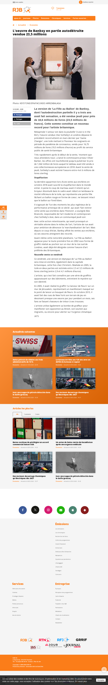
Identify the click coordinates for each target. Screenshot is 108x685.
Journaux (26, 18)
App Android (85, 510)
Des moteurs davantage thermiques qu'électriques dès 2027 (72, 393)
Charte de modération (62, 615)
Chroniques (56, 18)
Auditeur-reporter (86, 2)
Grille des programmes (62, 540)
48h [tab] (17, 414)
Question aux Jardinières (63, 559)
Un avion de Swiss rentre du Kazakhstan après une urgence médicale (74, 443)
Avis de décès (16, 615)
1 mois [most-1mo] (37, 414)
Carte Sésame (59, 596)
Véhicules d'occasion (18, 588)
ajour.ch (17, 18)
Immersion (58, 548)
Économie (34, 25)
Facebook (23, 510)
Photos (36, 18)
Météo (14, 600)
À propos (58, 588)
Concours (58, 574)
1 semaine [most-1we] (27, 414)
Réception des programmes (64, 592)
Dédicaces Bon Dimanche (63, 551)
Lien (17, 123)
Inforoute (15, 607)
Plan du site (37, 661)
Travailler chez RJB (61, 603)
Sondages (58, 570)
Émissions (45, 18)
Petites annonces (17, 603)
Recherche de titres (61, 536)
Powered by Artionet (19, 666)
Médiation (58, 611)
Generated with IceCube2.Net (34, 666)
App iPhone (73, 510)
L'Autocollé (58, 567)
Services (66, 18)
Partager (18, 115)
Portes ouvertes (79, 18)
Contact (57, 619)
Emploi (14, 611)
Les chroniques (60, 532)
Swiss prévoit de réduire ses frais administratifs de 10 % (28, 360)
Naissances (58, 555)
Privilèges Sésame (17, 596)
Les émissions (59, 529)
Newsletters (61, 510)
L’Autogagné (59, 563)
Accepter (101, 680)
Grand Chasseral (60, 544)
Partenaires (59, 607)
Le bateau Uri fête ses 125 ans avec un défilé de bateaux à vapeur (73, 360)
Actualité (22, 25)
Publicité (58, 600)
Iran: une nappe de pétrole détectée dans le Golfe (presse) (31, 393)
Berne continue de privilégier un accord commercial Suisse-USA (31, 443)
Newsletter (58, 622)
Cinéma (14, 592)
